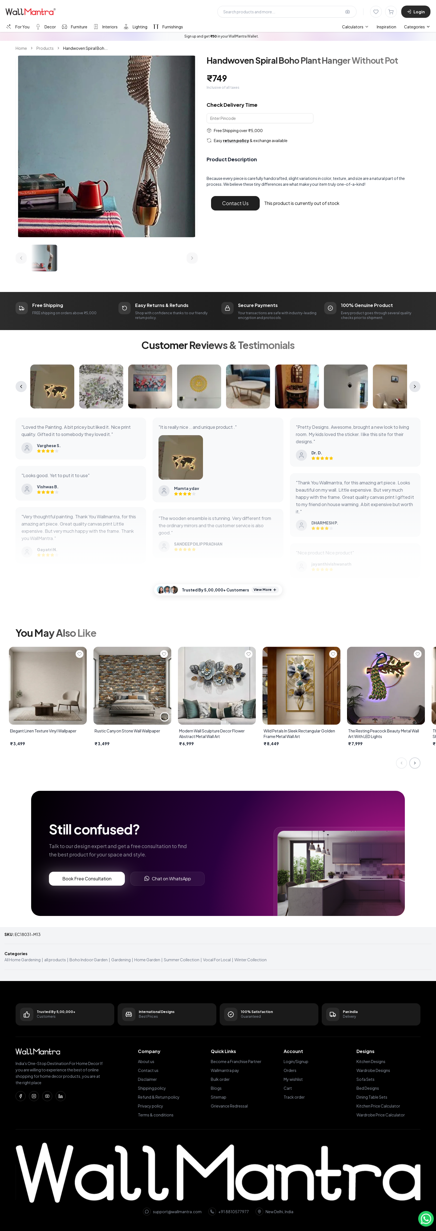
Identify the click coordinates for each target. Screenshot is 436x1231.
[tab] (17, 26)
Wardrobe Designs (373, 1070)
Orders (290, 1070)
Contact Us (235, 203)
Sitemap (218, 1096)
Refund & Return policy (159, 1096)
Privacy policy (150, 1105)
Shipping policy (152, 1088)
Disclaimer (147, 1079)
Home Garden (147, 959)
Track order (294, 1096)
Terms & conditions (156, 1114)
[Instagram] (34, 1096)
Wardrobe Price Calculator (380, 1114)
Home (21, 48)
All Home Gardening (22, 959)
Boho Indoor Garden (89, 959)
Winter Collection (250, 959)
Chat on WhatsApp (167, 878)
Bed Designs (367, 1088)
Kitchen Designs (370, 1061)
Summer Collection (181, 959)
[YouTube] (47, 1096)
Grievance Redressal (229, 1105)
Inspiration (386, 26)
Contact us (148, 1070)
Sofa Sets (365, 1079)
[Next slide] (414, 763)
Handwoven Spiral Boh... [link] (85, 48)
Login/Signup (296, 1061)
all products (55, 959)
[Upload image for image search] (347, 11)
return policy (236, 140)
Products (45, 48)
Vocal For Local (217, 959)
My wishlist (293, 1079)
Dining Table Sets (371, 1096)
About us (146, 1061)
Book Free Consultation (87, 878)
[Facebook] (21, 1096)
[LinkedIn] (61, 1096)
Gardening (121, 959)
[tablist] (94, 26)
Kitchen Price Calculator (378, 1105)
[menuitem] (355, 26)
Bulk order (220, 1079)
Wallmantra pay (225, 1070)
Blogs (216, 1088)
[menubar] (369, 26)
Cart (288, 1088)
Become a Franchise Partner (236, 1061)
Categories (417, 26)
